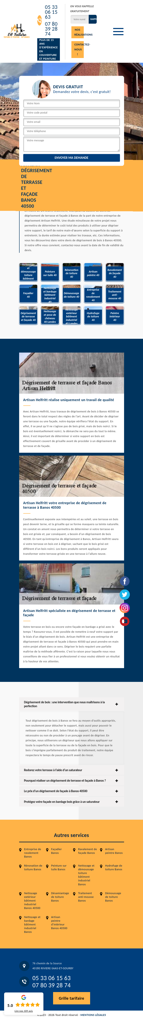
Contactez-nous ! (79, 49)
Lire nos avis (24, 1011)
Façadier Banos (56, 851)
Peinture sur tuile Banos (59, 867)
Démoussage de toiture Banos (113, 896)
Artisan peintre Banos (114, 851)
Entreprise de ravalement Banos (32, 852)
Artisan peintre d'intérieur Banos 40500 (59, 922)
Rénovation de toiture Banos (33, 867)
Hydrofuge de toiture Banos (113, 867)
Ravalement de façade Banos (87, 851)
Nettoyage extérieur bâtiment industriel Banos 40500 (32, 900)
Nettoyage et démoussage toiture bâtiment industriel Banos (86, 875)
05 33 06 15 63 (51, 12)
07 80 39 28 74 (51, 28)
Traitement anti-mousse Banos (86, 896)
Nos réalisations (79, 32)
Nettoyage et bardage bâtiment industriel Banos (32, 924)
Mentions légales (93, 1015)
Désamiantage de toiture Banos (60, 896)
